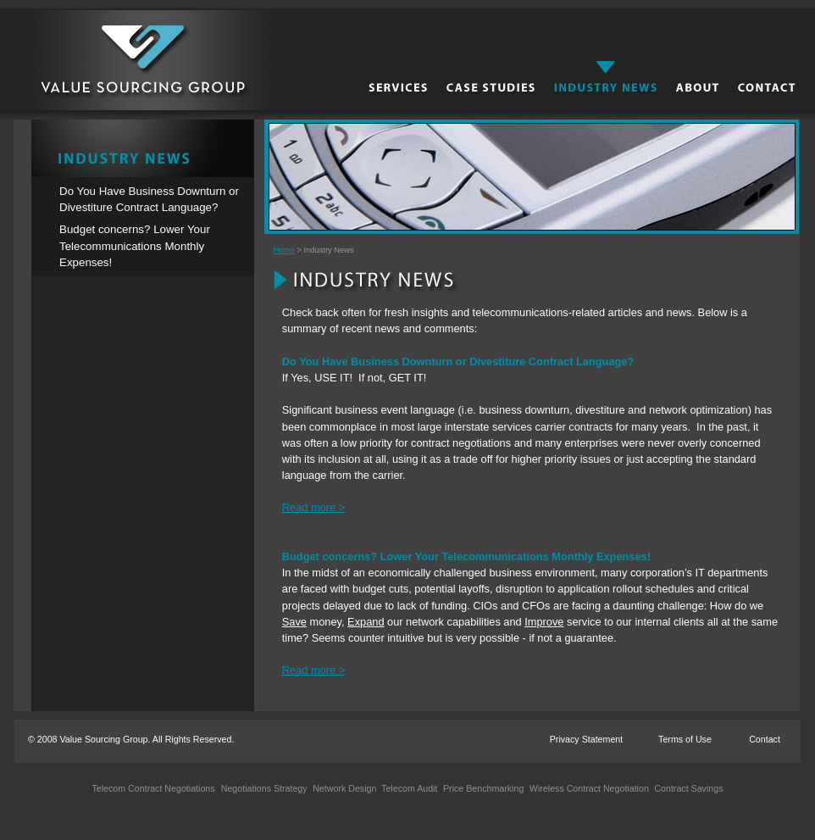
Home (284, 250)
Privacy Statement (586, 739)
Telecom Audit (406, 788)
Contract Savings (687, 788)
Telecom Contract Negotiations (152, 788)
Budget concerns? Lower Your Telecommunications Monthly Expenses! (134, 245)
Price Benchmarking (482, 788)
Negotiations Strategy (264, 788)
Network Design (343, 788)
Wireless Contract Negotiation (588, 788)
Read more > (313, 507)
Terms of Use (685, 739)
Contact (764, 739)
